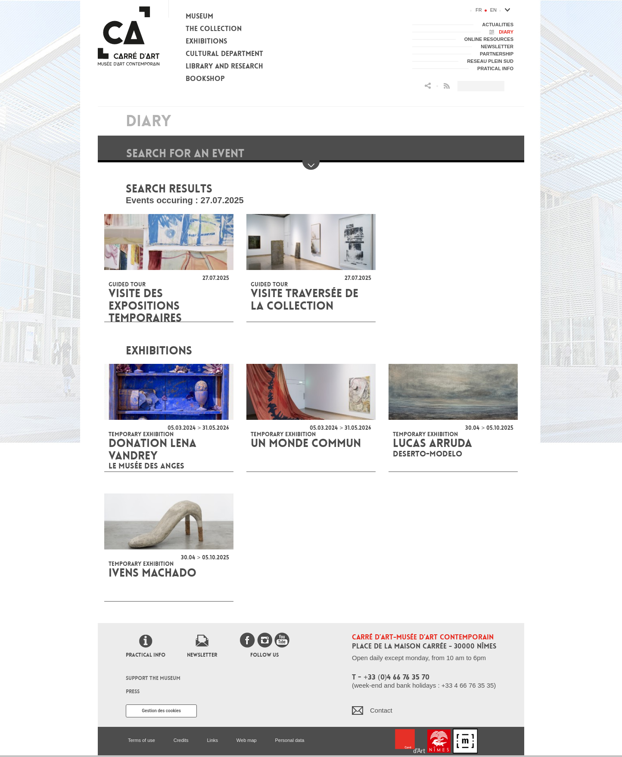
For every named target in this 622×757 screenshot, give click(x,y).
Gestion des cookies (161, 710)
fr (479, 9)
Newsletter (202, 655)
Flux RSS (447, 86)
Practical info (145, 655)
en (493, 9)
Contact (381, 710)
